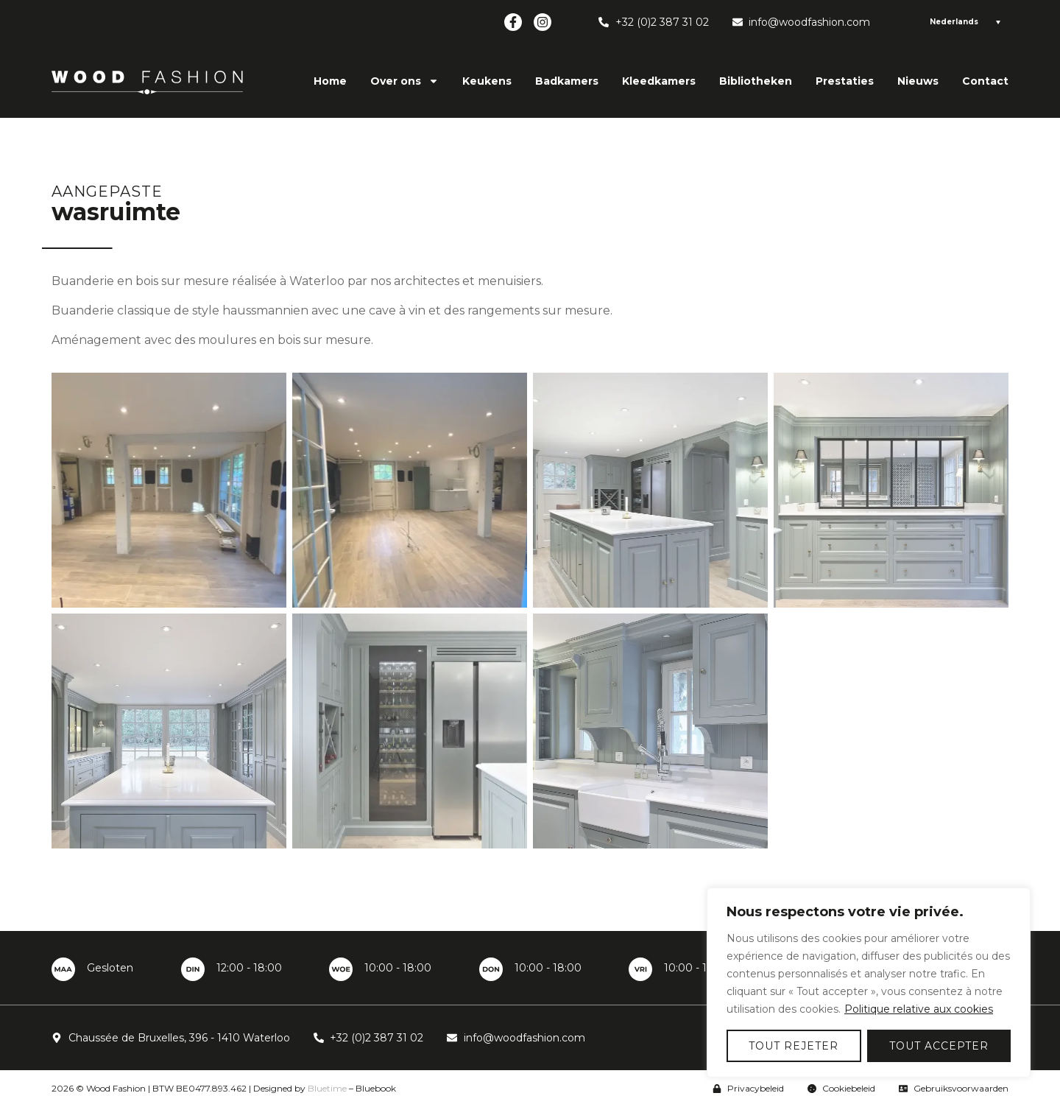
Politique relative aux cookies (918, 1009)
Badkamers (566, 81)
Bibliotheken (755, 81)
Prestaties (845, 81)
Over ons (404, 81)
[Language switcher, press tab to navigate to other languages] (962, 22)
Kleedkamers (659, 81)
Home (330, 81)
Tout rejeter (793, 1045)
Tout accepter (939, 1045)
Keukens (487, 81)
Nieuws (918, 81)
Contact (985, 81)
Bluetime (327, 1088)
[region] (869, 983)
